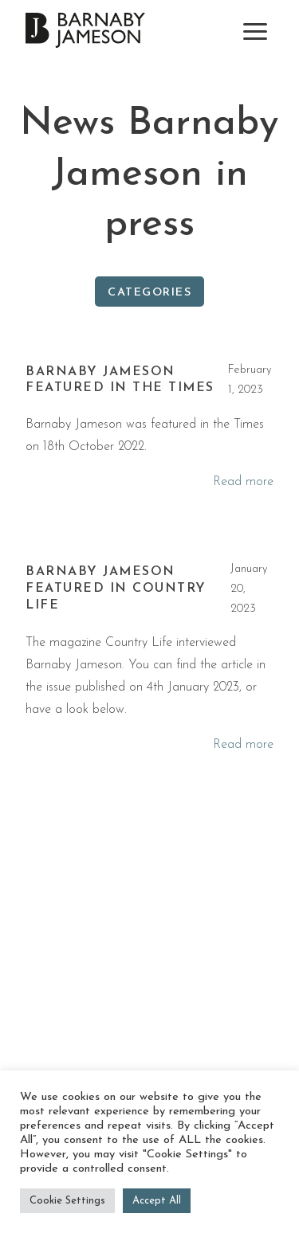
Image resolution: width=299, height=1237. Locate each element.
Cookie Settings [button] (67, 1201)
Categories (149, 293)
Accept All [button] (156, 1201)
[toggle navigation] (255, 31)
